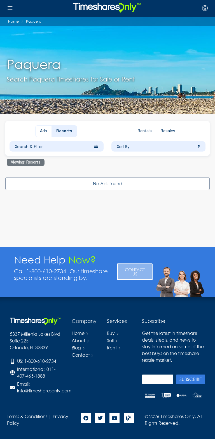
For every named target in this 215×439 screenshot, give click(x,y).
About (78, 340)
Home (78, 333)
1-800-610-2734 (40, 361)
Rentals (144, 131)
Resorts (64, 131)
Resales (167, 131)
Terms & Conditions (27, 416)
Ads (43, 131)
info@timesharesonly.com (44, 391)
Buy (111, 333)
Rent (112, 348)
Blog (76, 348)
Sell (110, 340)
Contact (81, 355)
